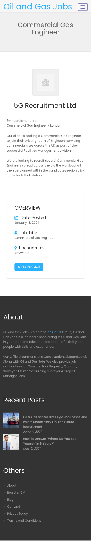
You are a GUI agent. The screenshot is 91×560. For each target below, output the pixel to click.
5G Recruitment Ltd (45, 105)
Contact (13, 506)
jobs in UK (54, 332)
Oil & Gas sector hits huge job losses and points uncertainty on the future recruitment (55, 422)
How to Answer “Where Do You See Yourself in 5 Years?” (50, 441)
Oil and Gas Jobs (37, 6)
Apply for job (29, 267)
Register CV (16, 492)
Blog (10, 499)
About (11, 485)
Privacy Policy (17, 513)
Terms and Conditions (24, 520)
